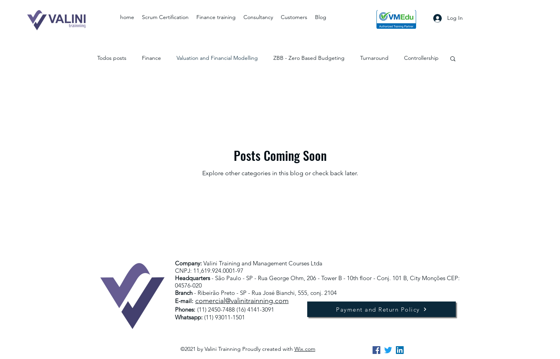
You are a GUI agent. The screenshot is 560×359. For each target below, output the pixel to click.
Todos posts (111, 57)
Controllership (421, 57)
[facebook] (376, 350)
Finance (151, 57)
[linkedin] (400, 350)
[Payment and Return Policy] (381, 309)
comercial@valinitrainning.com (242, 300)
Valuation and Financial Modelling (217, 57)
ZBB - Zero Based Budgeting (309, 57)
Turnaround (374, 57)
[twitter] (388, 350)
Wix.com (304, 348)
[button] (453, 59)
